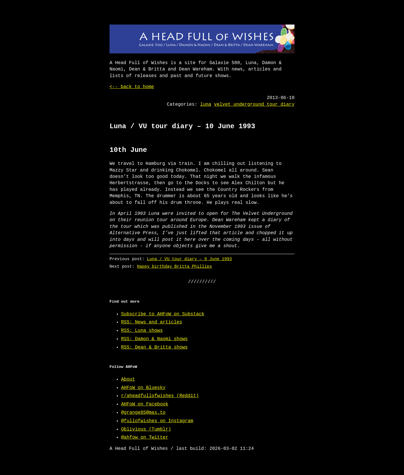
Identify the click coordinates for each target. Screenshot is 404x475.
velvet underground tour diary (254, 104)
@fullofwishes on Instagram (157, 421)
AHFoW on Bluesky (143, 388)
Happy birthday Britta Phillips (174, 266)
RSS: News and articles (151, 322)
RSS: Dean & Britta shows (154, 347)
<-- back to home (132, 87)
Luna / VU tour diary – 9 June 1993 (189, 259)
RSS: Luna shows (142, 330)
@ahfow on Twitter (144, 437)
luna (205, 104)
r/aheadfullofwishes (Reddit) (160, 396)
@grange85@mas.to (143, 412)
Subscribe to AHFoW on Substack (162, 314)
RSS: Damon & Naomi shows (154, 339)
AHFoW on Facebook (144, 404)
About (128, 379)
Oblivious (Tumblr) (146, 429)
